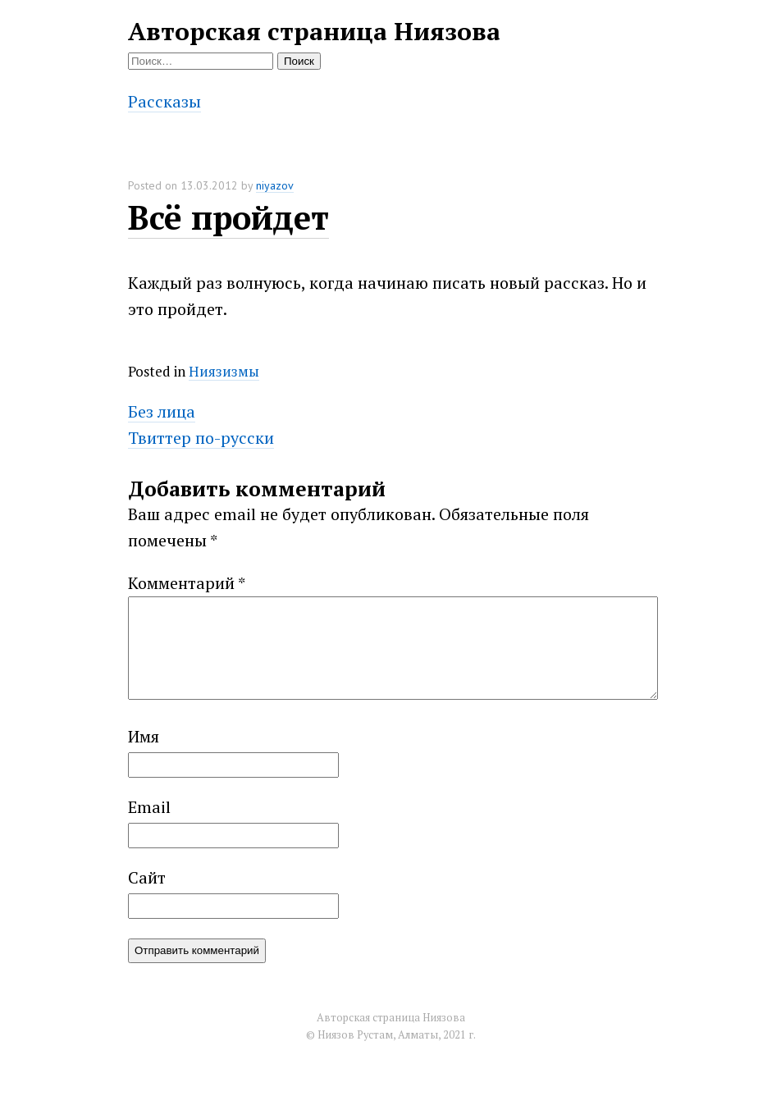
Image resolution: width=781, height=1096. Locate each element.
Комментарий (186, 583)
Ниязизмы (224, 371)
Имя (143, 756)
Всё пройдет (228, 217)
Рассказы (164, 101)
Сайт (147, 897)
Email (149, 826)
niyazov (275, 185)
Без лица (161, 411)
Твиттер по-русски (201, 438)
